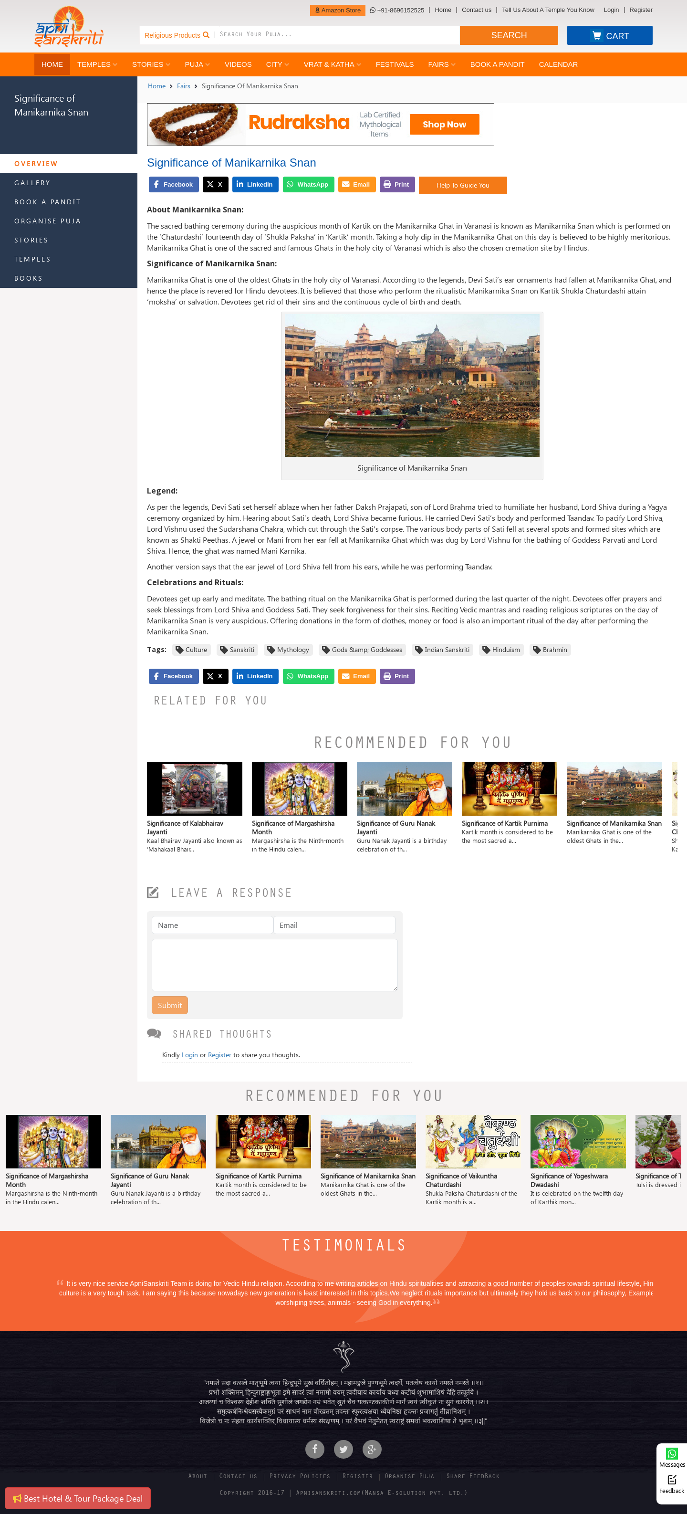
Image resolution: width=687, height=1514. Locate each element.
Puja (197, 64)
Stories (151, 64)
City (278, 64)
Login (611, 10)
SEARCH (509, 35)
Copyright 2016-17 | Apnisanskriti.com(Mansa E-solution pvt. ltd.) (343, 1494)
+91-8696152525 (397, 10)
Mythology (293, 649)
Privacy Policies (299, 1477)
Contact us (476, 10)
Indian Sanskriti (447, 649)
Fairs (442, 64)
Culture (196, 649)
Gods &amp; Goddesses (367, 649)
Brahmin (555, 649)
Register (641, 10)
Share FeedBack (473, 1477)
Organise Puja (48, 220)
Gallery (32, 182)
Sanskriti (242, 649)
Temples (97, 64)
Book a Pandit (497, 64)
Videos (238, 64)
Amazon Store (338, 10)
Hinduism (506, 649)
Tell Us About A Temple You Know (548, 10)
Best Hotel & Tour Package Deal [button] (78, 1498)
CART (609, 35)
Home (443, 10)
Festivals (395, 64)
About (197, 1477)
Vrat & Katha (333, 64)
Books (28, 278)
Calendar (558, 64)
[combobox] (339, 35)
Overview (36, 163)
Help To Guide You (463, 184)
